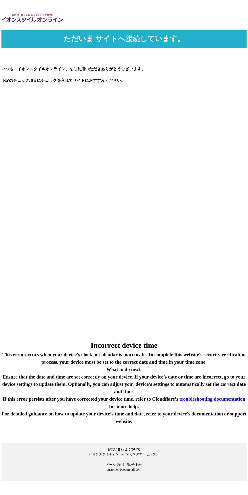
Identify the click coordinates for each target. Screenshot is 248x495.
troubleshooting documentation (212, 399)
